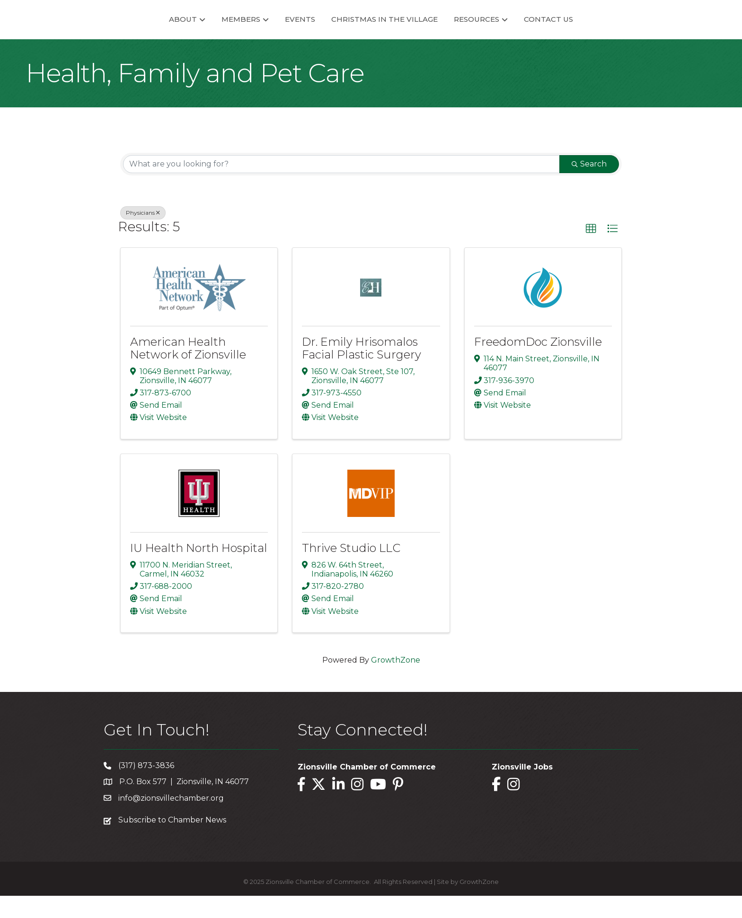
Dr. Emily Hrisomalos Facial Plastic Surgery (361, 371)
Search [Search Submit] (589, 186)
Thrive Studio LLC (351, 570)
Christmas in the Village (419, 30)
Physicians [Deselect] (143, 234)
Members (206, 30)
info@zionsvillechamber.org (171, 820)
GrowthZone (395, 682)
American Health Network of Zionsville (188, 371)
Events (265, 30)
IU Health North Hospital (198, 570)
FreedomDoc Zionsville (538, 364)
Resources (511, 30)
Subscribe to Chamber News (172, 842)
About (148, 30)
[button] (591, 251)
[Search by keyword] (341, 186)
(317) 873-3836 (146, 788)
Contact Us (583, 30)
